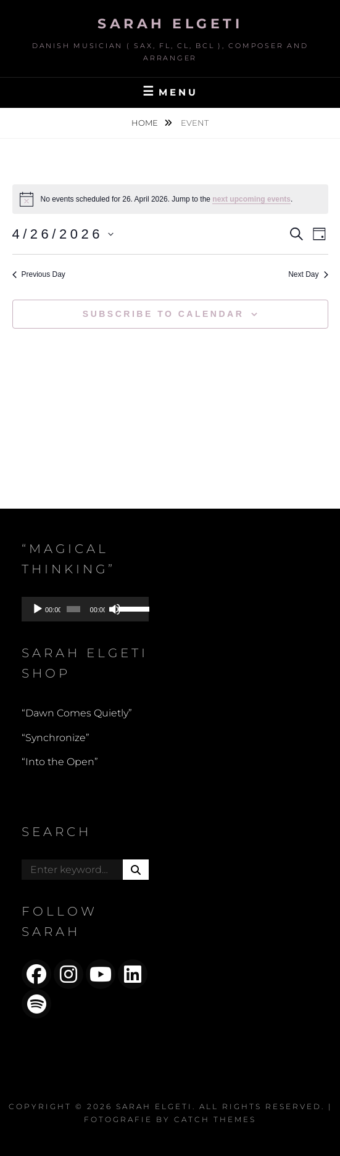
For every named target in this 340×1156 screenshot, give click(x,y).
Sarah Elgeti (170, 23)
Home (145, 123)
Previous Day (38, 274)
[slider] (73, 609)
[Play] (37, 609)
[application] (85, 609)
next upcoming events (251, 199)
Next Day (308, 274)
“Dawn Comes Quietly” (77, 713)
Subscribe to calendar (163, 314)
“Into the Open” (60, 762)
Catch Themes (215, 1119)
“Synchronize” (55, 738)
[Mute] (115, 609)
